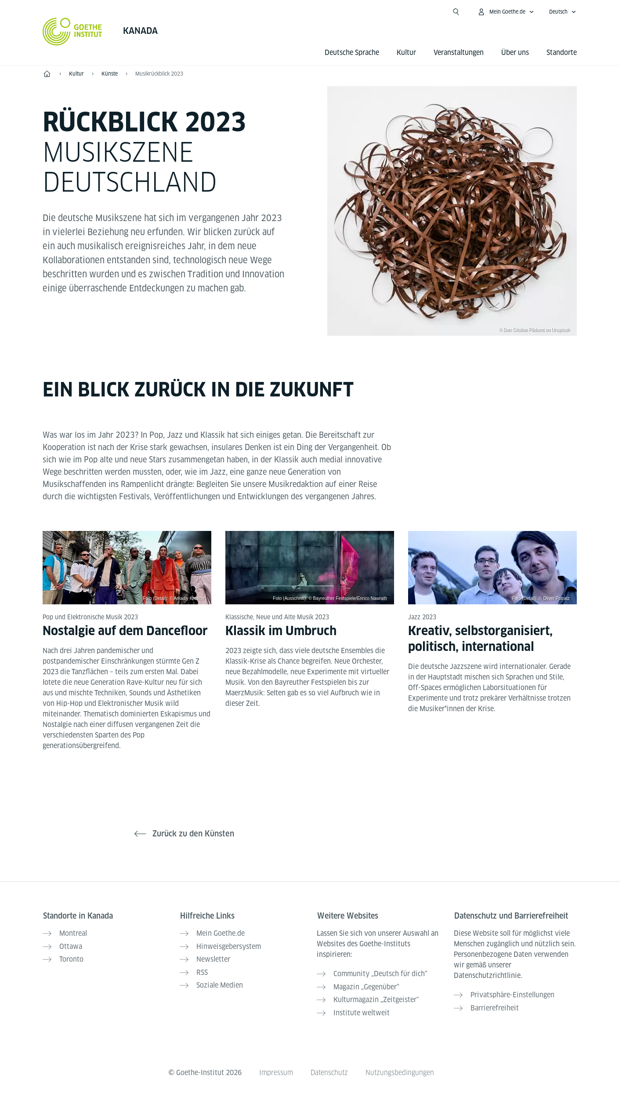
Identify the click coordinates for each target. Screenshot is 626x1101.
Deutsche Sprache (352, 52)
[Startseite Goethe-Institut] (72, 32)
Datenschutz (329, 1069)
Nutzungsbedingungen (400, 1069)
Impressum (275, 1069)
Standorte (561, 52)
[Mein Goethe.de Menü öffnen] (506, 12)
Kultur (406, 52)
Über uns (515, 52)
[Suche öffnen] (456, 11)
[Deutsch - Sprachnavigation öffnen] (563, 12)
